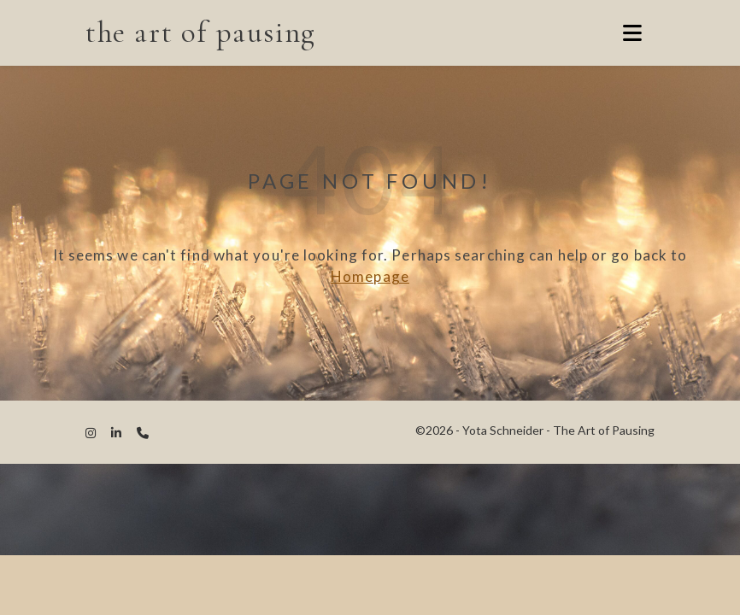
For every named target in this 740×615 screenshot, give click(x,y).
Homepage (370, 276)
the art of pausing (200, 32)
